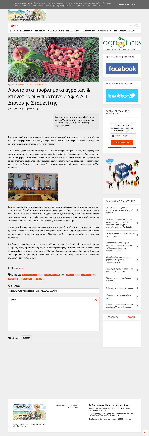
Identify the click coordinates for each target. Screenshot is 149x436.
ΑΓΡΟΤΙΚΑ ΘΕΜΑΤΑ (38, 85)
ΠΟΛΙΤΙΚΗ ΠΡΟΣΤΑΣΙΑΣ (73, 407)
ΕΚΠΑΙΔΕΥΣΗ (72, 31)
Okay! (134, 4)
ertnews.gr (18, 268)
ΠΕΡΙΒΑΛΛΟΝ (88, 31)
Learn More (124, 4)
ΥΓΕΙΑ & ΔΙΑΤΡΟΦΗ (56, 31)
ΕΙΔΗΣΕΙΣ (40, 31)
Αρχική (11, 85)
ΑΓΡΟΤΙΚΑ (23, 31)
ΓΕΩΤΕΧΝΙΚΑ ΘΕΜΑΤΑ (124, 31)
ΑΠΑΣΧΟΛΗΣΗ (104, 31)
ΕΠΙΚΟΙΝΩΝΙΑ (61, 406)
